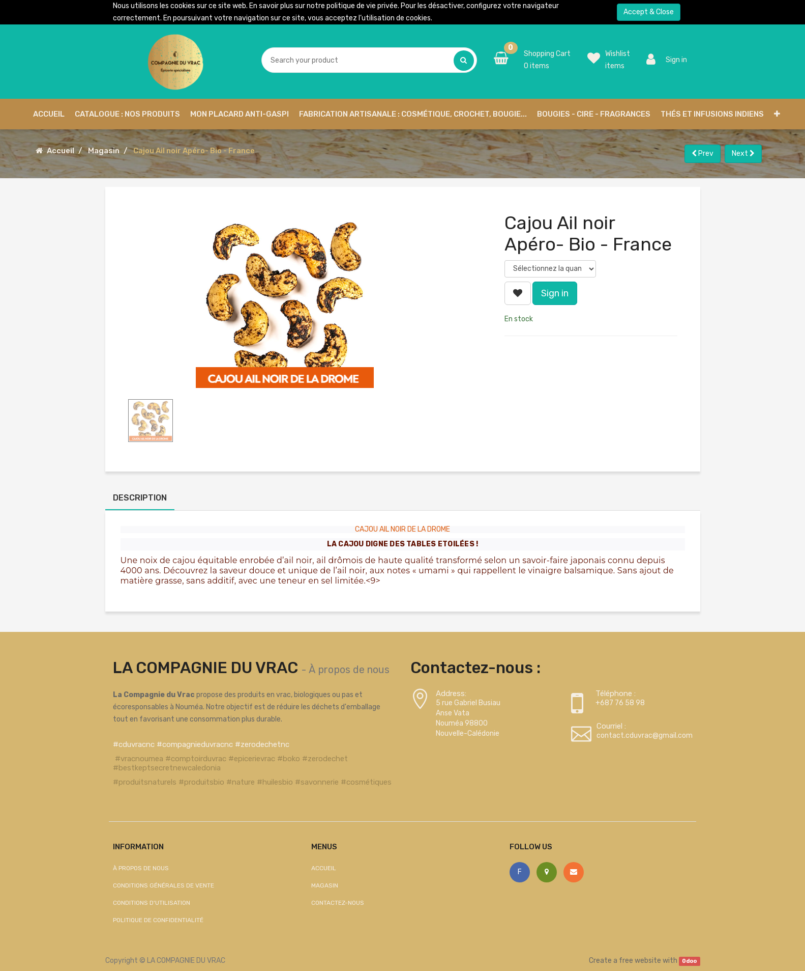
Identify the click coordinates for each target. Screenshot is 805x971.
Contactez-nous (337, 902)
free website (640, 960)
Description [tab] (140, 498)
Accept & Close (648, 12)
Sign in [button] (555, 293)
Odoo (689, 961)
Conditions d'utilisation (151, 902)
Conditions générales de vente (163, 885)
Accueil (60, 150)
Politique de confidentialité (158, 920)
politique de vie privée (362, 6)
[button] (777, 114)
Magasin (104, 150)
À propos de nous (349, 669)
